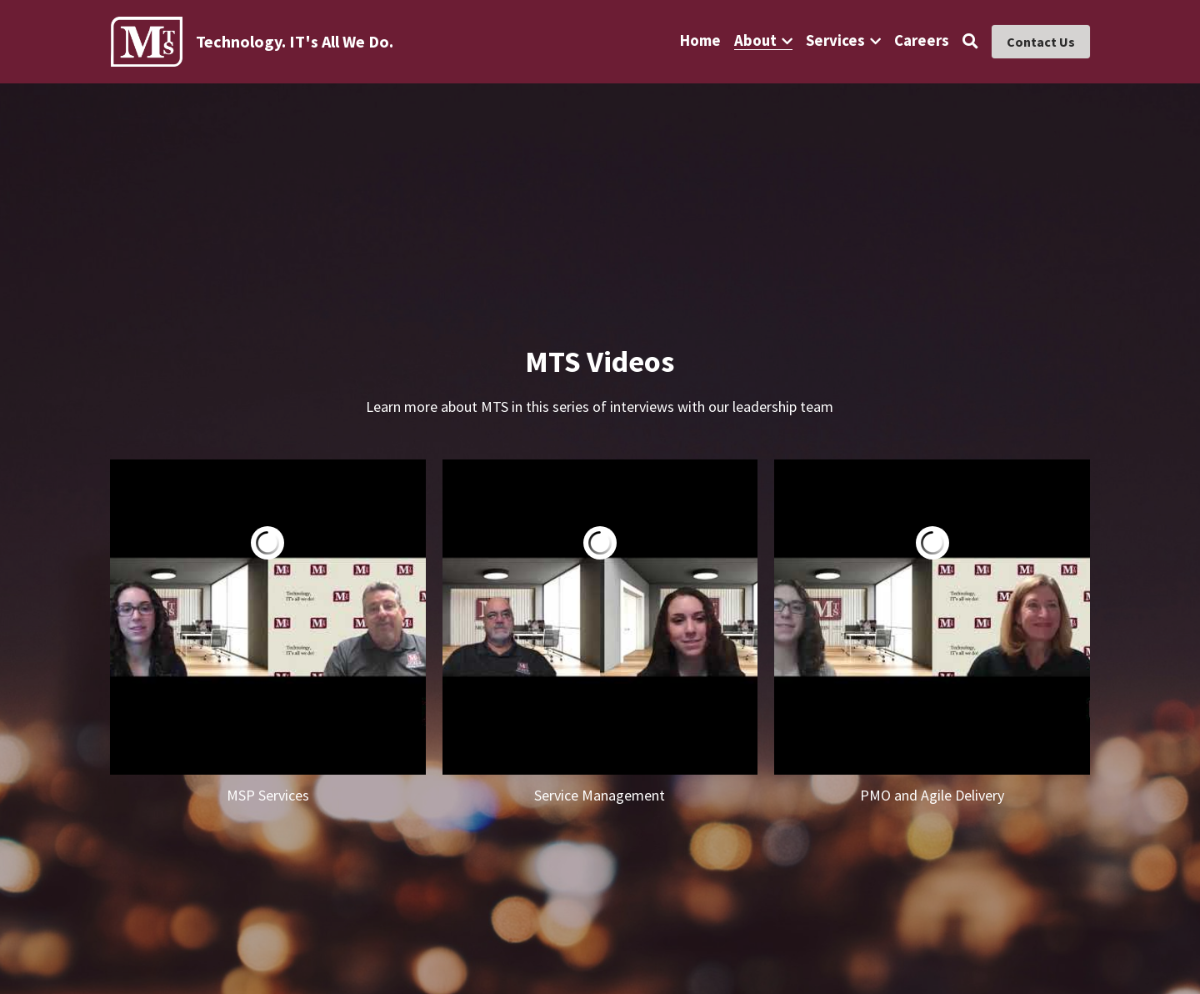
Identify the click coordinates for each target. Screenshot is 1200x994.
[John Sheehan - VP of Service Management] (600, 617)
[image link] (147, 40)
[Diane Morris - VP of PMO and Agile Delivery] (932, 617)
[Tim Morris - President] (268, 617)
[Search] (970, 41)
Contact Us (1041, 41)
